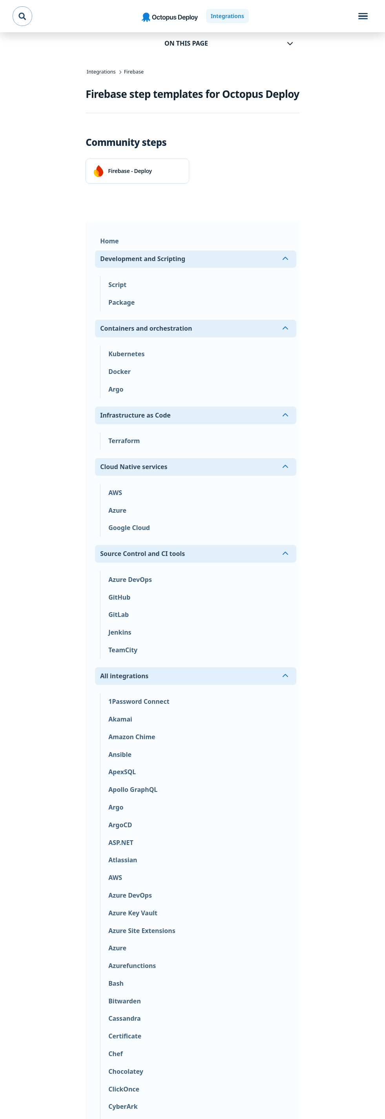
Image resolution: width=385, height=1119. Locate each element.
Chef (115, 1053)
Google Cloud (129, 527)
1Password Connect (138, 701)
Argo (115, 389)
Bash (116, 983)
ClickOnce (123, 1089)
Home (109, 241)
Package (121, 302)
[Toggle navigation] (363, 16)
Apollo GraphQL (132, 789)
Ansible (119, 754)
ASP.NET (120, 842)
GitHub (119, 597)
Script (117, 284)
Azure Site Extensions (141, 930)
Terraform (124, 440)
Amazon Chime (131, 737)
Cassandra (124, 1018)
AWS (115, 492)
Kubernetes (126, 354)
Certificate (124, 1036)
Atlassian (122, 860)
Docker (119, 371)
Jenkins (119, 632)
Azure (117, 510)
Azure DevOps (130, 579)
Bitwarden (124, 1001)
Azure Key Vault (132, 913)
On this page (186, 43)
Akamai (120, 719)
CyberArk (122, 1106)
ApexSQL (122, 771)
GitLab (118, 614)
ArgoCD (120, 825)
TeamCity (122, 650)
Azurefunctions (132, 965)
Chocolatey (125, 1071)
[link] (137, 171)
